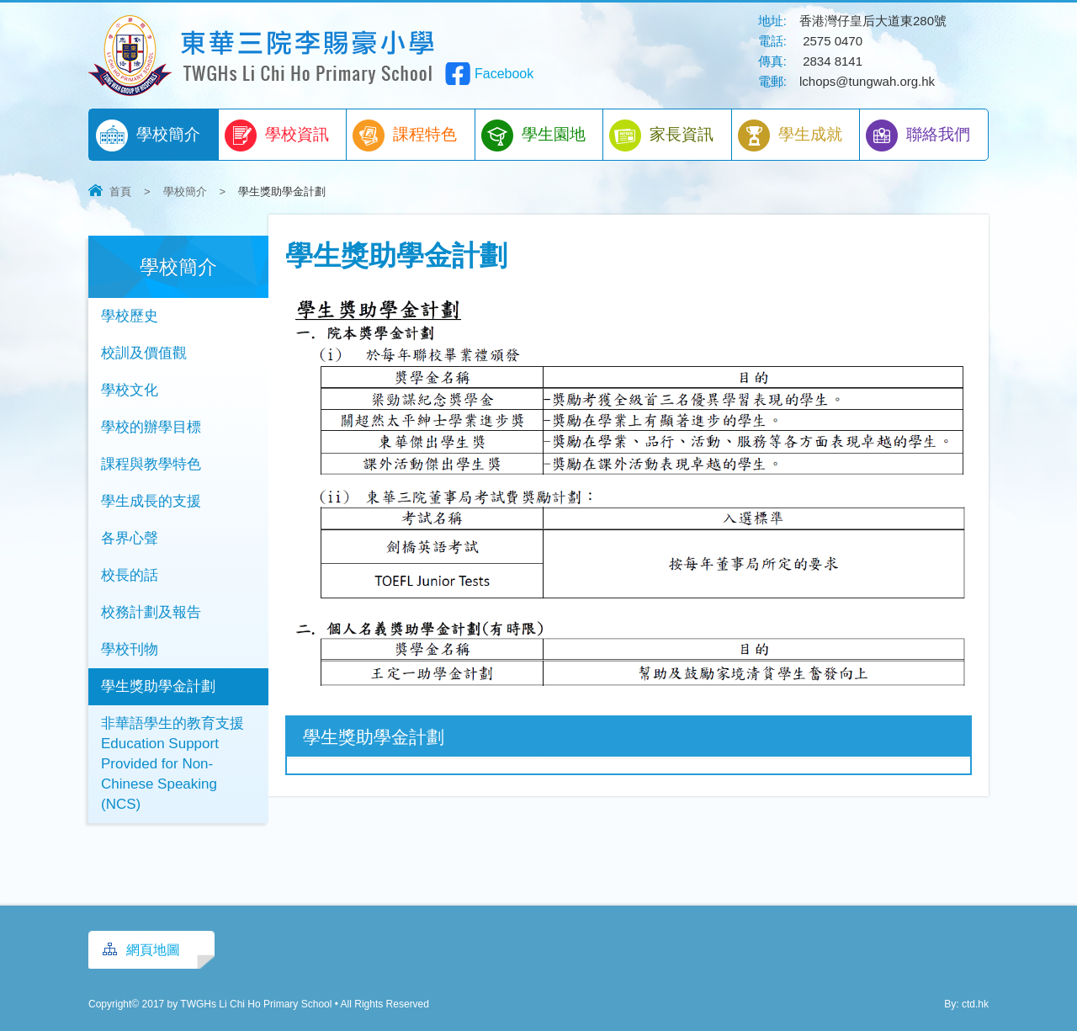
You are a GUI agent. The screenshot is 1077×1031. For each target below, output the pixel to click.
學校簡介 (148, 135)
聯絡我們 (918, 135)
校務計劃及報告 (151, 612)
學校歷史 (129, 316)
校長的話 (129, 575)
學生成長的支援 (151, 501)
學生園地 (533, 135)
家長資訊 (661, 135)
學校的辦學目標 (151, 427)
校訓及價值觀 (144, 353)
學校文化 (129, 390)
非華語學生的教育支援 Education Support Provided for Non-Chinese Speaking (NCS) (172, 763)
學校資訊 (277, 135)
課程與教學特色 (151, 464)
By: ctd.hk (966, 1004)
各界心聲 (129, 538)
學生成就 (790, 135)
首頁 (120, 191)
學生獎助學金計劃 (158, 686)
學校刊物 (129, 649)
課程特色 (405, 135)
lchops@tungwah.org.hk (867, 81)
